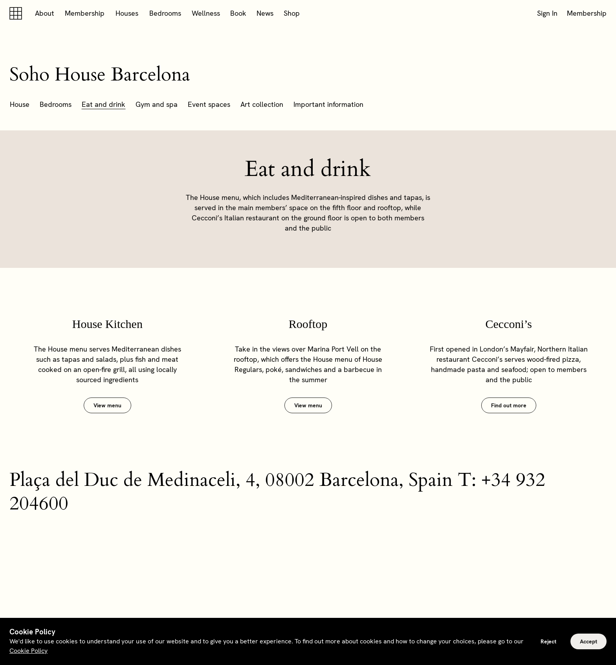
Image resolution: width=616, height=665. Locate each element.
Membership (84, 13)
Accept (588, 641)
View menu (107, 405)
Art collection (261, 104)
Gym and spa (157, 104)
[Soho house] (17, 13)
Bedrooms (165, 13)
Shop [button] (292, 13)
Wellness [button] (206, 13)
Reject (548, 641)
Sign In (547, 13)
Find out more (508, 405)
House (19, 104)
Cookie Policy (28, 651)
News (265, 13)
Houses (127, 13)
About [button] (44, 13)
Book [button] (238, 13)
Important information (328, 104)
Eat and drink (103, 104)
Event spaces (209, 104)
